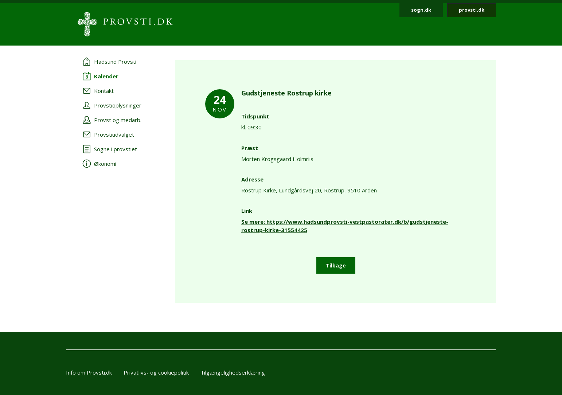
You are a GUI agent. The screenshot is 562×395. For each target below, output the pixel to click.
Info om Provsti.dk (89, 372)
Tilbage (336, 265)
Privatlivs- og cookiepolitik (156, 372)
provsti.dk (471, 10)
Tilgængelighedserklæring (232, 372)
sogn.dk (421, 10)
